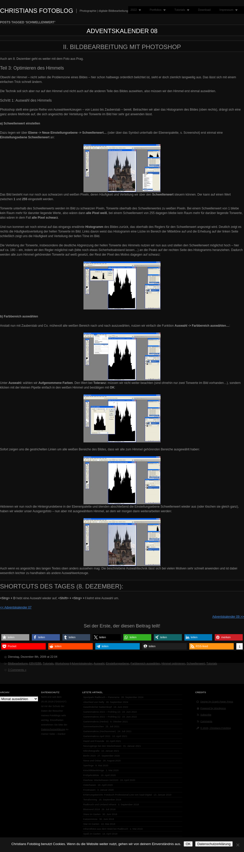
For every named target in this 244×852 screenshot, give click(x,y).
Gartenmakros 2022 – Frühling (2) (101, 711)
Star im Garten (91, 823)
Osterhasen (89, 784)
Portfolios (156, 10)
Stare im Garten (92, 814)
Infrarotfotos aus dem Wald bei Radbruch (105, 828)
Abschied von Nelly (93, 702)
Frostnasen (89, 789)
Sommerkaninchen (93, 726)
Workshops (62, 663)
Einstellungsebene (117, 663)
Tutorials (180, 10)
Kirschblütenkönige (93, 770)
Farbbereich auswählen (145, 663)
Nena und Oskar (92, 760)
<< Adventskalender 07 (16, 607)
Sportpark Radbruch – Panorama (101, 697)
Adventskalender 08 (122, 30)
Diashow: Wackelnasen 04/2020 (100, 780)
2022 (134, 10)
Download (204, 9)
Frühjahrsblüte (91, 775)
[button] (15, 637)
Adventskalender (81, 663)
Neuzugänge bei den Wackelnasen (102, 745)
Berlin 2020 (89, 755)
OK (188, 844)
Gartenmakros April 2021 (96, 736)
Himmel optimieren (173, 663)
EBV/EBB (35, 663)
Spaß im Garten (92, 833)
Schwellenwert (196, 663)
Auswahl (99, 663)
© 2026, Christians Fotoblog (215, 728)
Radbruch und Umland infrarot (99, 804)
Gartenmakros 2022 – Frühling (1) (101, 716)
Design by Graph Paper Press (216, 701)
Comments (206, 721)
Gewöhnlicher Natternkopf (97, 706)
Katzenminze (90, 819)
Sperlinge (88, 765)
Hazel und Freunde (93, 741)
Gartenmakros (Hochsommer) (99, 731)
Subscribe (205, 714)
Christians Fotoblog (36, 10)
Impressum (227, 10)
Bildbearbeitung (17, 663)
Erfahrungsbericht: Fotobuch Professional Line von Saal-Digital (117, 794)
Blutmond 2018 (91, 809)
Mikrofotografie (91, 750)
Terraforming (90, 799)
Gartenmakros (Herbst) (95, 721)
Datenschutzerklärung (53, 729)
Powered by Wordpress (213, 708)
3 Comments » (17, 669)
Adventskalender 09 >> (228, 616)
